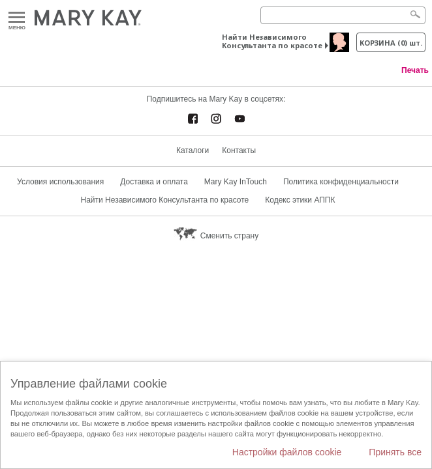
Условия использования (60, 181)
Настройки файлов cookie (287, 452)
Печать (415, 70)
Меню (16, 18)
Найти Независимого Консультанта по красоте (272, 41)
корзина (391, 43)
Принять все (395, 452)
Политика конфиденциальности (341, 181)
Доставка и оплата (154, 181)
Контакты (239, 150)
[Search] (342, 15)
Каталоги (192, 150)
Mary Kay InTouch (235, 181)
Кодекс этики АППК (300, 200)
